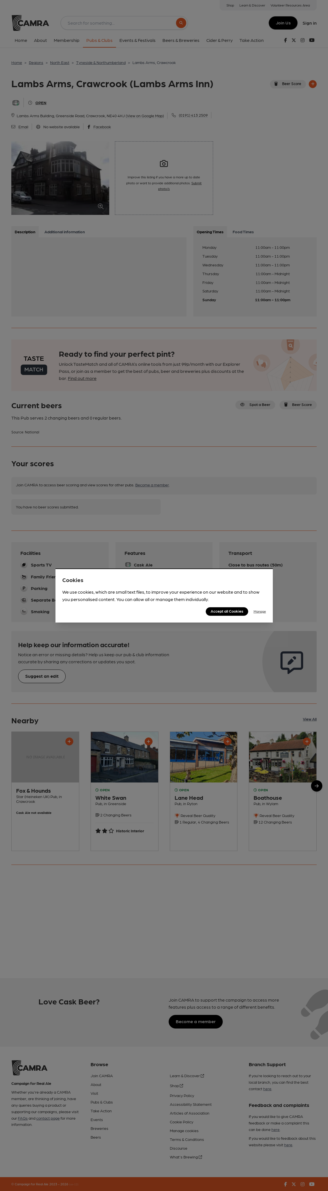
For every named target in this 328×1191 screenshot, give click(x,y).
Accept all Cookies (227, 611)
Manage (260, 611)
